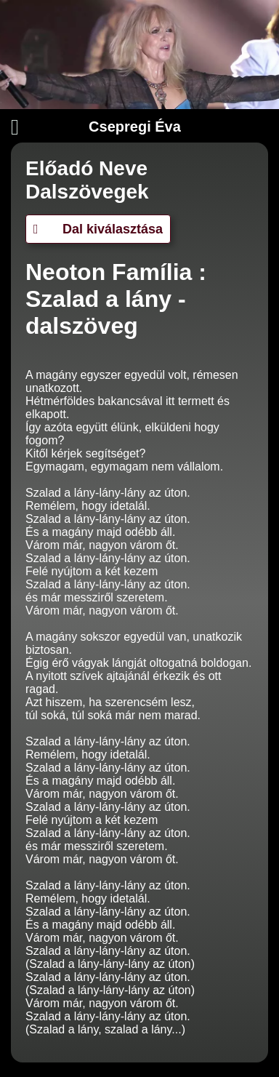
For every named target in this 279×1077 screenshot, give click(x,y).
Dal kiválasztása (98, 229)
